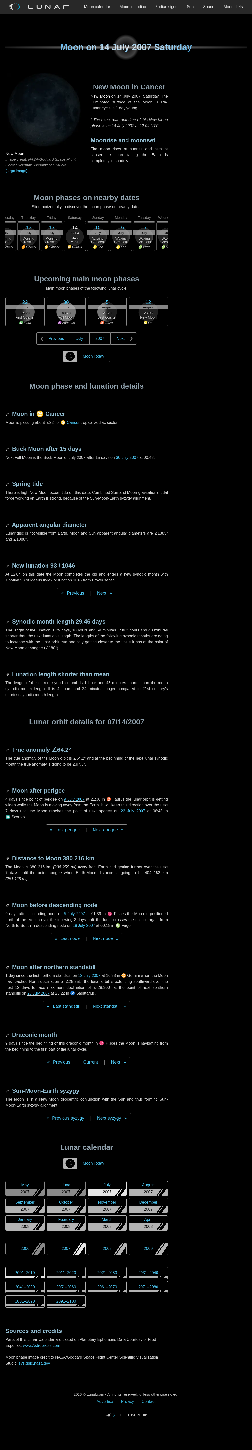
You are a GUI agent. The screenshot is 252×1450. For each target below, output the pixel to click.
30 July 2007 (127, 457)
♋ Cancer (70, 422)
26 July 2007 (38, 993)
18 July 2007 (84, 925)
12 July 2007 (89, 975)
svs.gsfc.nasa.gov (34, 1363)
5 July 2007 (74, 914)
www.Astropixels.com (41, 1345)
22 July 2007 (133, 811)
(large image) (16, 171)
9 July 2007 (74, 799)
